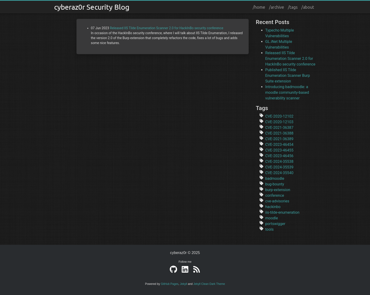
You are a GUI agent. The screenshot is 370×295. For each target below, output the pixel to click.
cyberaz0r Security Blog (91, 7)
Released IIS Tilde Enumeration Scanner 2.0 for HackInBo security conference (166, 28)
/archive (276, 7)
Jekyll (183, 284)
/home (259, 7)
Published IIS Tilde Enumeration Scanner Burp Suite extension (287, 75)
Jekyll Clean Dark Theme (209, 284)
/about (307, 7)
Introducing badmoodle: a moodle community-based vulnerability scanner (287, 92)
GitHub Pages (169, 284)
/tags (293, 7)
